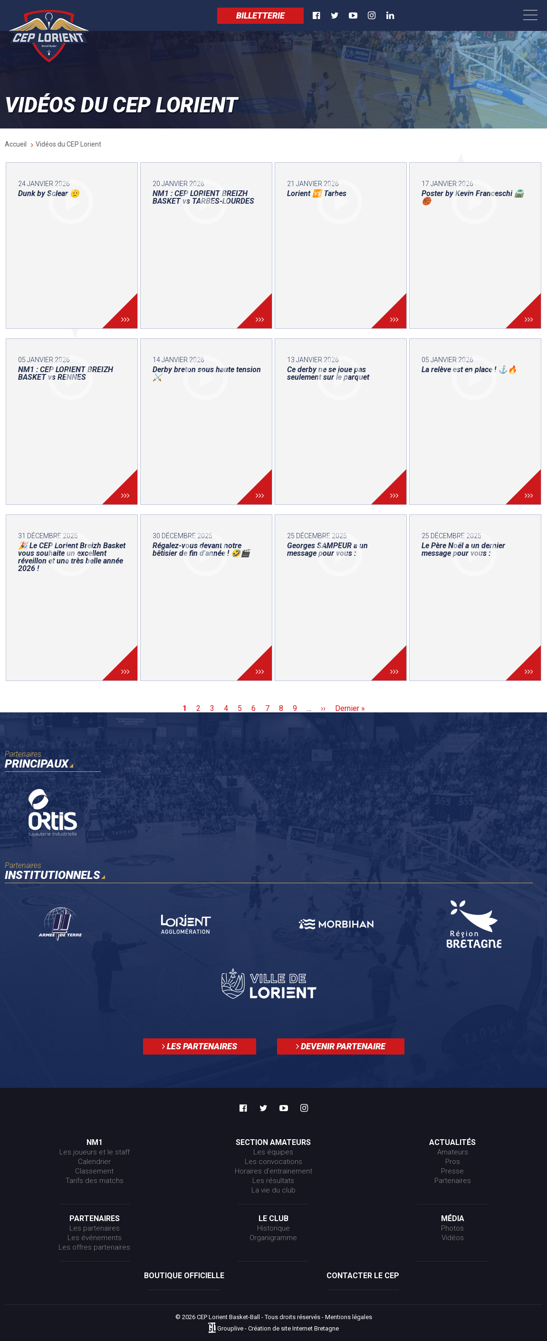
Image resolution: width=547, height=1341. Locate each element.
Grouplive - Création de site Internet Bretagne (278, 1328)
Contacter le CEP (362, 1275)
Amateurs (452, 1152)
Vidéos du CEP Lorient (68, 144)
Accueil (16, 144)
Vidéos (452, 1237)
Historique (273, 1228)
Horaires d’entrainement (273, 1171)
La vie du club (273, 1190)
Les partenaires (199, 1046)
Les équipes (273, 1152)
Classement (94, 1171)
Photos (452, 1228)
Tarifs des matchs (95, 1180)
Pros (452, 1161)
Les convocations (273, 1161)
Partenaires (452, 1180)
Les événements (94, 1237)
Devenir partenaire (340, 1046)
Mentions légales (348, 1317)
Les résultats (273, 1180)
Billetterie (260, 15)
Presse (452, 1171)
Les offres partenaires (94, 1247)
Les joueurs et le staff (94, 1152)
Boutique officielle (184, 1275)
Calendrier (94, 1161)
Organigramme (273, 1237)
